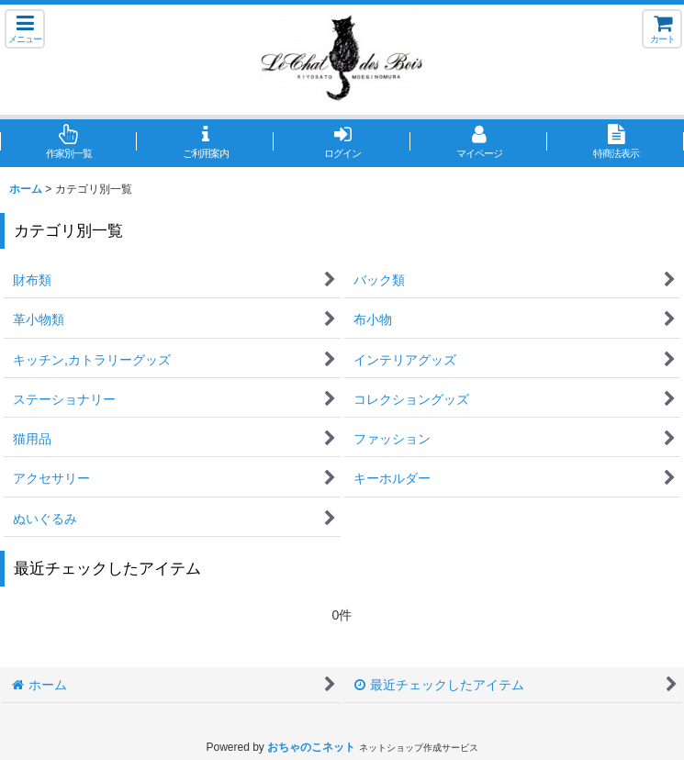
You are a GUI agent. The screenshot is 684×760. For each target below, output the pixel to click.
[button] (25, 29)
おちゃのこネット (311, 747)
